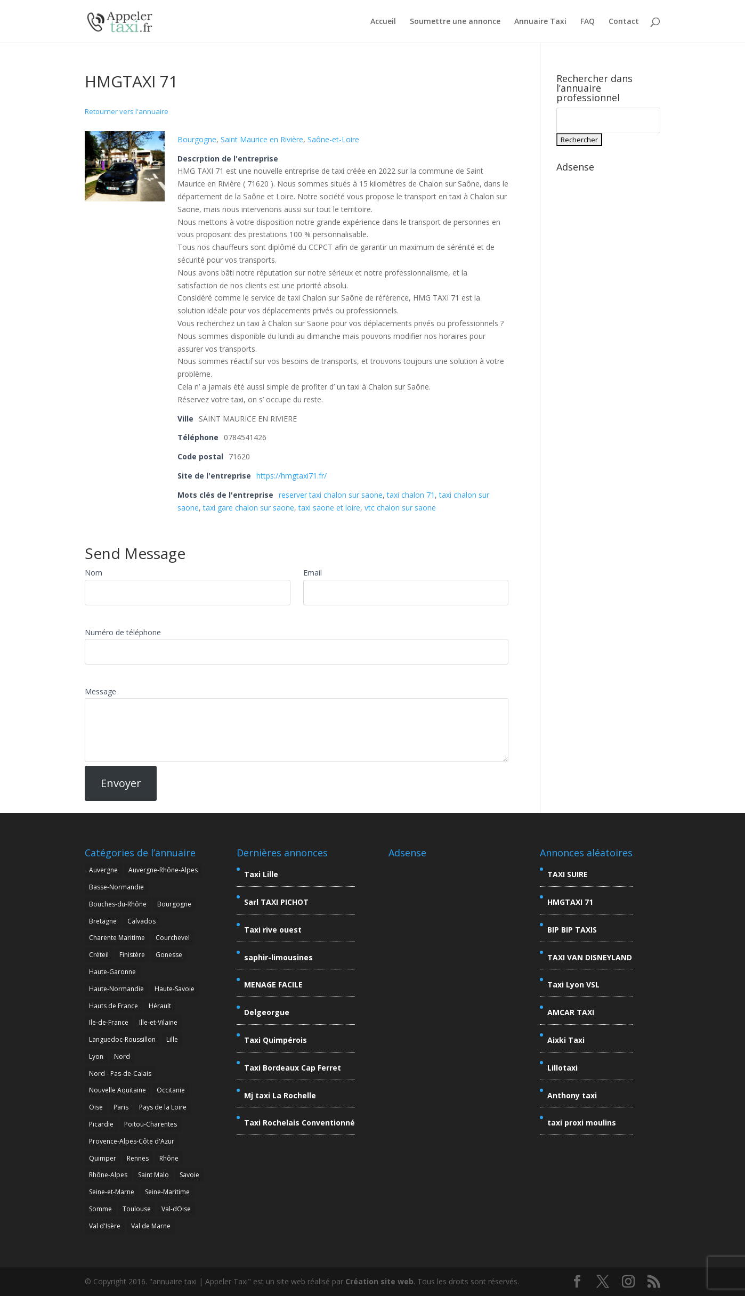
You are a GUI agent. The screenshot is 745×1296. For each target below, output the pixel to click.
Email (312, 573)
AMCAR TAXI (570, 1012)
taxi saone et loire (329, 508)
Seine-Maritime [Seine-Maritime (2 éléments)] (167, 1191)
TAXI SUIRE (567, 874)
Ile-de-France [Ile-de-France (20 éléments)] (108, 1022)
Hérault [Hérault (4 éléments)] (160, 1005)
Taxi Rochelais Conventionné (299, 1122)
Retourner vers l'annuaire (126, 111)
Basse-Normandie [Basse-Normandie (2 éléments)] (116, 887)
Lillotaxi (562, 1068)
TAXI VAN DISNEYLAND (589, 957)
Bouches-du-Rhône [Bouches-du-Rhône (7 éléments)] (118, 904)
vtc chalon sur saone (400, 508)
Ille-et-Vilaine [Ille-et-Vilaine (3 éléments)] (158, 1022)
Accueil (383, 22)
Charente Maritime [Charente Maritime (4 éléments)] (117, 937)
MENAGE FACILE (273, 984)
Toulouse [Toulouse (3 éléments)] (137, 1208)
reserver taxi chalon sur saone (331, 495)
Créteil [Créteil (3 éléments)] (99, 954)
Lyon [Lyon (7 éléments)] (96, 1056)
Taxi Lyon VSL (573, 984)
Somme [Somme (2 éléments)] (100, 1208)
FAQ (587, 22)
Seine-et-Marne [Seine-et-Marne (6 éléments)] (111, 1191)
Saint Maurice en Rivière (262, 139)
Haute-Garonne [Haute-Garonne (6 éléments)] (112, 971)
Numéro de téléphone (123, 632)
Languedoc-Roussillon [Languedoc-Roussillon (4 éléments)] (122, 1039)
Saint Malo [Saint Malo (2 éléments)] (153, 1174)
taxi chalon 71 (411, 495)
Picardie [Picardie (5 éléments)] (101, 1124)
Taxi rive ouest (273, 930)
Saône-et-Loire (333, 139)
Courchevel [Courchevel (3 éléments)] (173, 937)
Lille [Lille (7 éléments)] (172, 1039)
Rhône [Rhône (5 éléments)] (169, 1158)
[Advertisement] (608, 337)
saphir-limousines (278, 957)
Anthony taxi (572, 1095)
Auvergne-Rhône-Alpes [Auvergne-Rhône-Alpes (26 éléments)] (163, 869)
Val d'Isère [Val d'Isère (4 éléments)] (104, 1225)
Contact (624, 22)
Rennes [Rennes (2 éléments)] (138, 1158)
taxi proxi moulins (581, 1122)
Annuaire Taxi (540, 22)
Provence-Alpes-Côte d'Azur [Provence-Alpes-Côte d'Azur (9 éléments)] (131, 1141)
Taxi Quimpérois (275, 1040)
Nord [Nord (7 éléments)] (122, 1056)
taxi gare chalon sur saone (248, 508)
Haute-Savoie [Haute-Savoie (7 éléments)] (175, 988)
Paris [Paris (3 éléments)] (121, 1107)
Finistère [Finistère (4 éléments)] (132, 954)
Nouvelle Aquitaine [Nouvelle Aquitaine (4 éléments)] (117, 1090)
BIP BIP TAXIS (572, 930)
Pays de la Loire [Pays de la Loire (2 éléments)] (163, 1107)
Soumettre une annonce (455, 22)
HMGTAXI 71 (570, 902)
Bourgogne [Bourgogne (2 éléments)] (174, 904)
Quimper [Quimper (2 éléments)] (102, 1158)
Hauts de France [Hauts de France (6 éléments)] (113, 1005)
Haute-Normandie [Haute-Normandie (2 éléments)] (116, 988)
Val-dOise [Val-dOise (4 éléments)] (176, 1208)
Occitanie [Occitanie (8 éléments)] (171, 1090)
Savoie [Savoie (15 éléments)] (189, 1174)
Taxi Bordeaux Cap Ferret (292, 1068)
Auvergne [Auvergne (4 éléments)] (103, 869)
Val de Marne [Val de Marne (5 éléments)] (151, 1225)
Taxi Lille (261, 874)
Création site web (379, 1281)
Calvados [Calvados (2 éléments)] (141, 921)
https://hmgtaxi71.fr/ (291, 476)
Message (100, 691)
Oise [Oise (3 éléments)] (96, 1107)
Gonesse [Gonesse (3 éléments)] (169, 954)
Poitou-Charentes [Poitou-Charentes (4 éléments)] (150, 1124)
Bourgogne (196, 139)
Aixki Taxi (566, 1040)
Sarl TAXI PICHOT (276, 902)
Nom (93, 573)
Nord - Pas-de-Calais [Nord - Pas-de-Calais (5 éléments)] (120, 1073)
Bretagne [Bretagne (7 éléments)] (103, 921)
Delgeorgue (266, 1012)
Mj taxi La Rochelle (280, 1095)
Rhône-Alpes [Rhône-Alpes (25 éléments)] (108, 1174)
